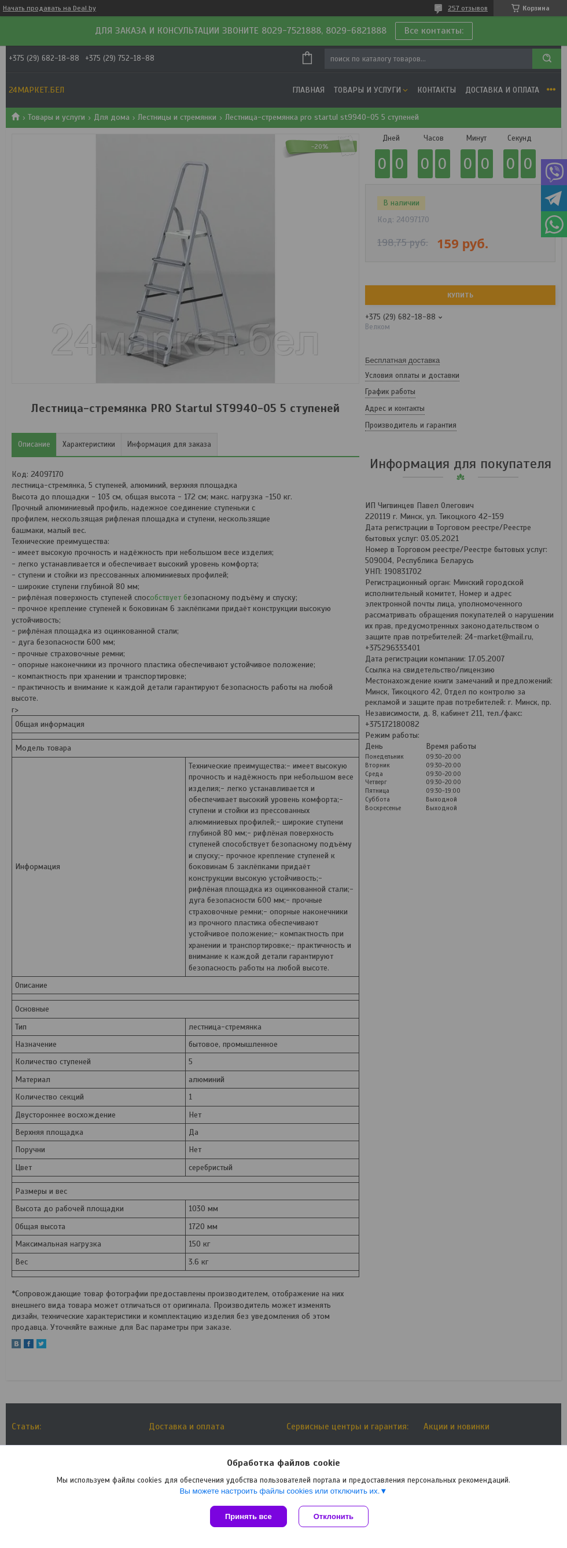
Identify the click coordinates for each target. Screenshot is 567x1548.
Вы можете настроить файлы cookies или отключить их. (279, 1491)
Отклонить (334, 1516)
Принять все (248, 1516)
